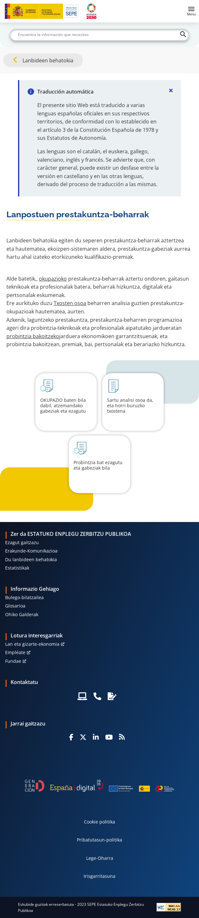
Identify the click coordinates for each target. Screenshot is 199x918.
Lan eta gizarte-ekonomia (32, 644)
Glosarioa (15, 606)
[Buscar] (99, 34)
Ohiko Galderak (21, 614)
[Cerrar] (170, 90)
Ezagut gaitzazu (22, 542)
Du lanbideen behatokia (31, 559)
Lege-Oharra (99, 858)
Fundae (13, 661)
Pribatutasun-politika (99, 840)
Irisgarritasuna (99, 876)
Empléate (15, 652)
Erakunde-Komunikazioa (31, 551)
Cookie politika (99, 822)
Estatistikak (17, 568)
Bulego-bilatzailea (24, 597)
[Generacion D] (99, 785)
